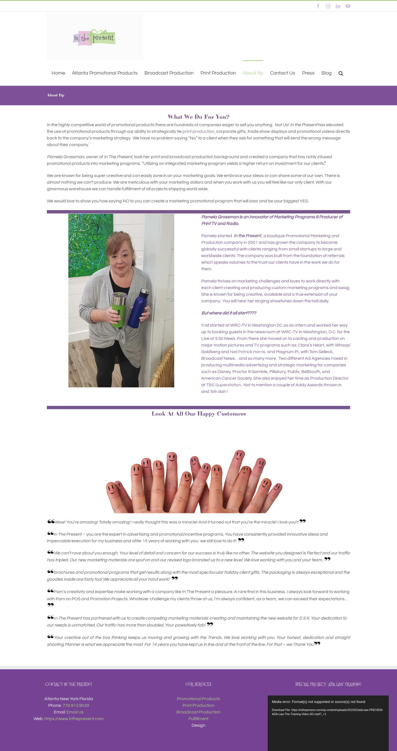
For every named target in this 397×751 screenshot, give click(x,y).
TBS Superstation (223, 385)
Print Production (198, 705)
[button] (341, 72)
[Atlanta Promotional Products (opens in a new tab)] (105, 72)
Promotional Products (198, 699)
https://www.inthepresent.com (74, 718)
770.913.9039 (76, 705)
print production (198, 131)
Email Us (75, 712)
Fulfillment (198, 718)
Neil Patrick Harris (247, 352)
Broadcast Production (198, 712)
